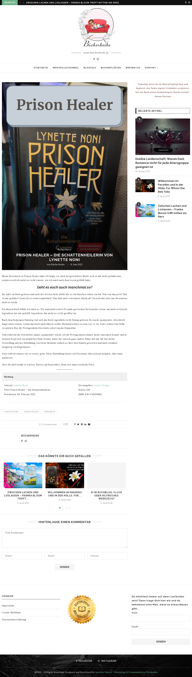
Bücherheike (58, 264)
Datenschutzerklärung (14, 619)
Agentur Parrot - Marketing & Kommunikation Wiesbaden (126, 672)
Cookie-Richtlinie (11, 612)
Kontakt (150, 68)
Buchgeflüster (111, 68)
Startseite (41, 68)
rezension (49, 412)
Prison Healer (31, 412)
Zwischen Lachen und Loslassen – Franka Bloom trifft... (23, 495)
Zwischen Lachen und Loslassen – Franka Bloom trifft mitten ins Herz (72, 3)
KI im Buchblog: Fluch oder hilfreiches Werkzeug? (106, 495)
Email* (161, 630)
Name (161, 616)
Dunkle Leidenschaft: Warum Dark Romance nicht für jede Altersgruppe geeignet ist (162, 163)
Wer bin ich (133, 68)
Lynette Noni (20, 385)
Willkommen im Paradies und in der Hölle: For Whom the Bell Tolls (171, 186)
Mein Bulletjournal (66, 68)
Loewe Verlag (101, 385)
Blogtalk (90, 68)
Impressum (8, 605)
